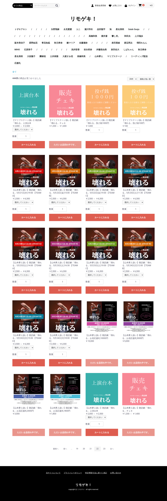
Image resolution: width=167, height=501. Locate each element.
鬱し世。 (116, 36)
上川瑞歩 (139, 36)
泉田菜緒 (116, 43)
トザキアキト (20, 29)
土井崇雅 (54, 56)
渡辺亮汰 (128, 43)
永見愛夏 (68, 29)
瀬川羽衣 (88, 29)
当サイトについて (53, 473)
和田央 (127, 36)
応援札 (17, 63)
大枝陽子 (31, 56)
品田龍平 (101, 29)
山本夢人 (99, 56)
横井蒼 (104, 36)
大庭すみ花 (67, 56)
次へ (112, 449)
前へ (65, 449)
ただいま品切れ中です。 (65, 144)
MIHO (17, 49)
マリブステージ (114, 56)
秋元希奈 (58, 43)
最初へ (56, 449)
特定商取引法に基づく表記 (96, 473)
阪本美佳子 (19, 43)
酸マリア (71, 43)
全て (14, 72)
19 (77, 449)
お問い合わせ (115, 473)
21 (91, 449)
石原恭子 (28, 49)
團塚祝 (43, 56)
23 (104, 449)
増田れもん (142, 43)
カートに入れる (28, 144)
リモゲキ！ (83, 19)
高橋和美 (93, 36)
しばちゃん (128, 49)
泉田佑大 (115, 49)
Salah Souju (133, 29)
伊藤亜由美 (101, 49)
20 (84, 449)
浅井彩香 (75, 49)
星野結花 (33, 43)
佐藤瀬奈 (83, 43)
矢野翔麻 (55, 29)
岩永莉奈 (88, 49)
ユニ (78, 29)
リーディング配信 (139, 56)
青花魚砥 (46, 43)
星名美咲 (120, 29)
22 (97, 449)
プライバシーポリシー (73, 473)
